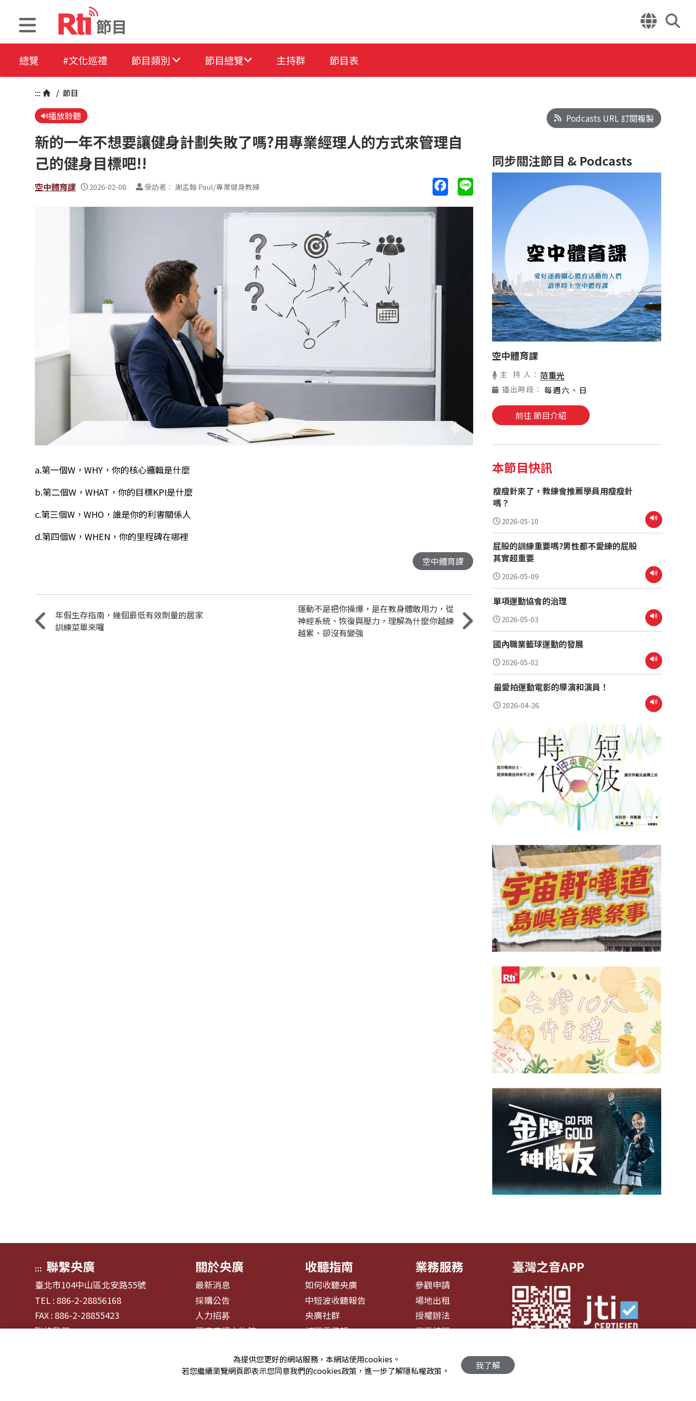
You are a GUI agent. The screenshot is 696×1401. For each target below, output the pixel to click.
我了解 (488, 1365)
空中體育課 (55, 187)
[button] (27, 26)
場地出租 (432, 1300)
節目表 (344, 60)
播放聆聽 (61, 116)
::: (38, 93)
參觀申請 (432, 1285)
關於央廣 (219, 1266)
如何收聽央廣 (331, 1285)
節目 (69, 93)
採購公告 (212, 1300)
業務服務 (439, 1266)
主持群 (290, 60)
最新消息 (212, 1285)
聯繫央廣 (70, 1266)
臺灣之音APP (548, 1266)
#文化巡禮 (85, 60)
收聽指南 (329, 1266)
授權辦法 (432, 1315)
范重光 (552, 375)
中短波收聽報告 (335, 1300)
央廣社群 (322, 1315)
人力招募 (212, 1315)
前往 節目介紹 (540, 415)
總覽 (29, 60)
